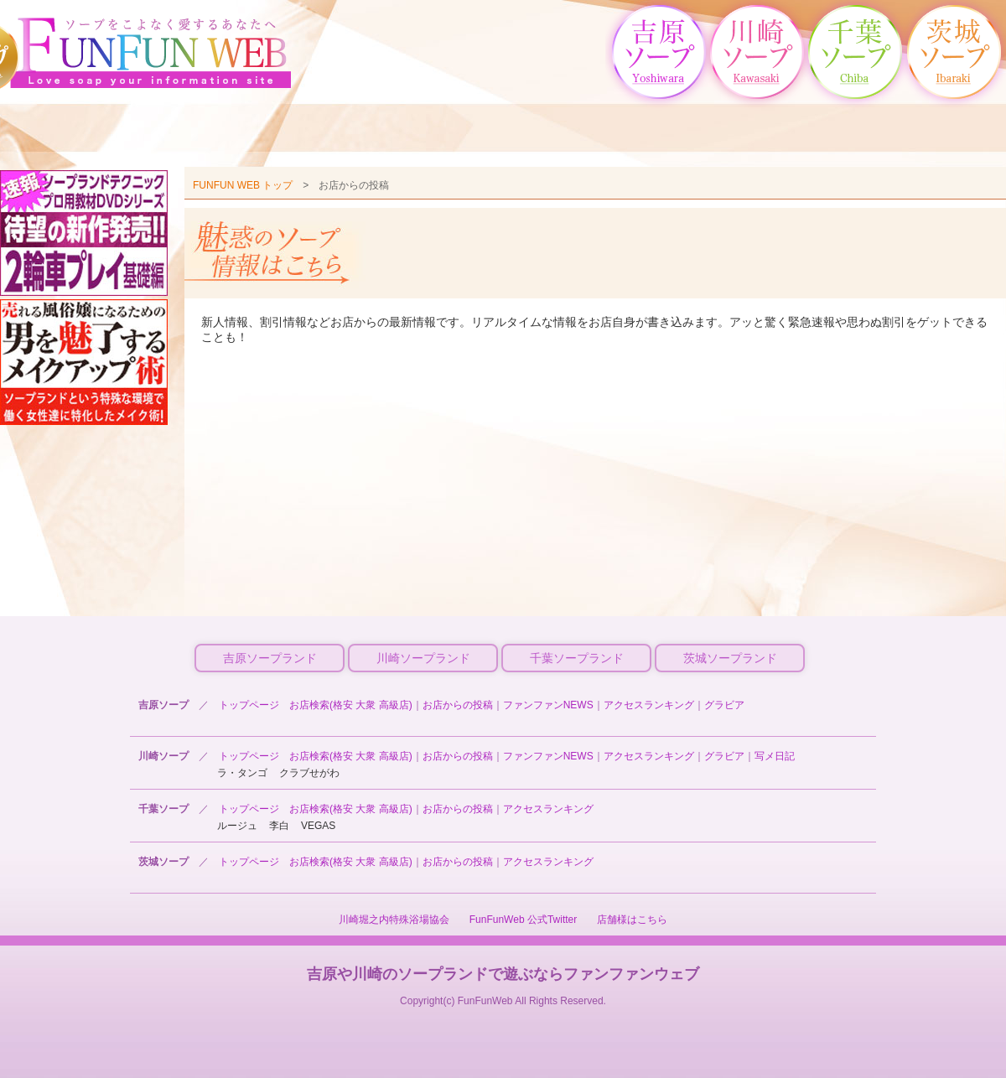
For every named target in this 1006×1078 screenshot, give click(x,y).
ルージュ (237, 826)
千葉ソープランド (577, 658)
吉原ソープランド (270, 658)
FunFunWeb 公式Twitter (523, 919)
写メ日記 (774, 756)
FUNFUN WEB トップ (243, 185)
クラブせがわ (309, 773)
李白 (279, 826)
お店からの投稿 (458, 705)
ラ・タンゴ (242, 773)
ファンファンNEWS (548, 705)
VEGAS (318, 826)
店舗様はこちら (632, 919)
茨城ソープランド (730, 658)
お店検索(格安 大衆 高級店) (350, 705)
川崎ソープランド (423, 658)
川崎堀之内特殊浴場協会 (394, 919)
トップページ (249, 705)
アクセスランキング (649, 705)
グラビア (724, 705)
